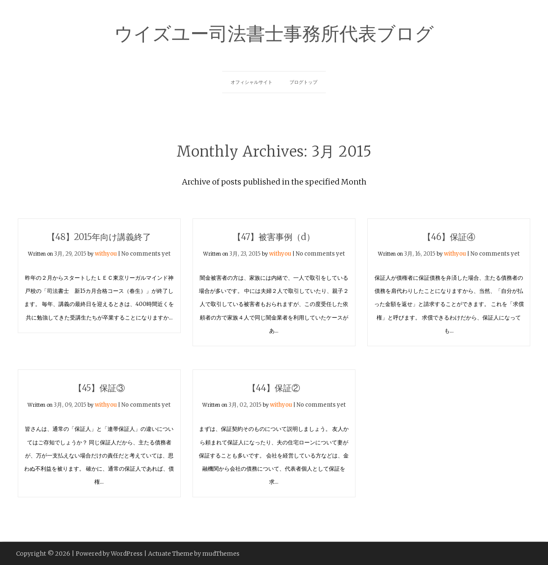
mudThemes (221, 553)
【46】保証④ (449, 237)
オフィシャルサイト (252, 82)
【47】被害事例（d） (274, 237)
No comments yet (146, 253)
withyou (106, 253)
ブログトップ (303, 82)
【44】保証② (274, 388)
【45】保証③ (99, 388)
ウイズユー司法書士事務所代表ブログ (274, 32)
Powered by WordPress (109, 553)
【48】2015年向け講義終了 (99, 237)
